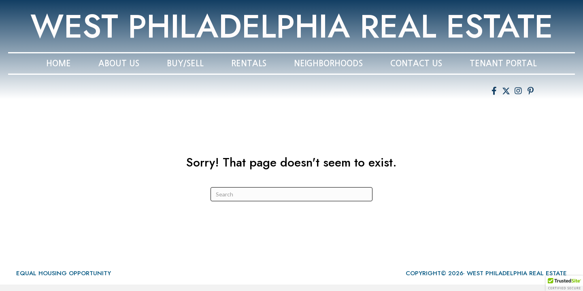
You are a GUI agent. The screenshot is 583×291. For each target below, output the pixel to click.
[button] (494, 91)
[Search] (291, 194)
